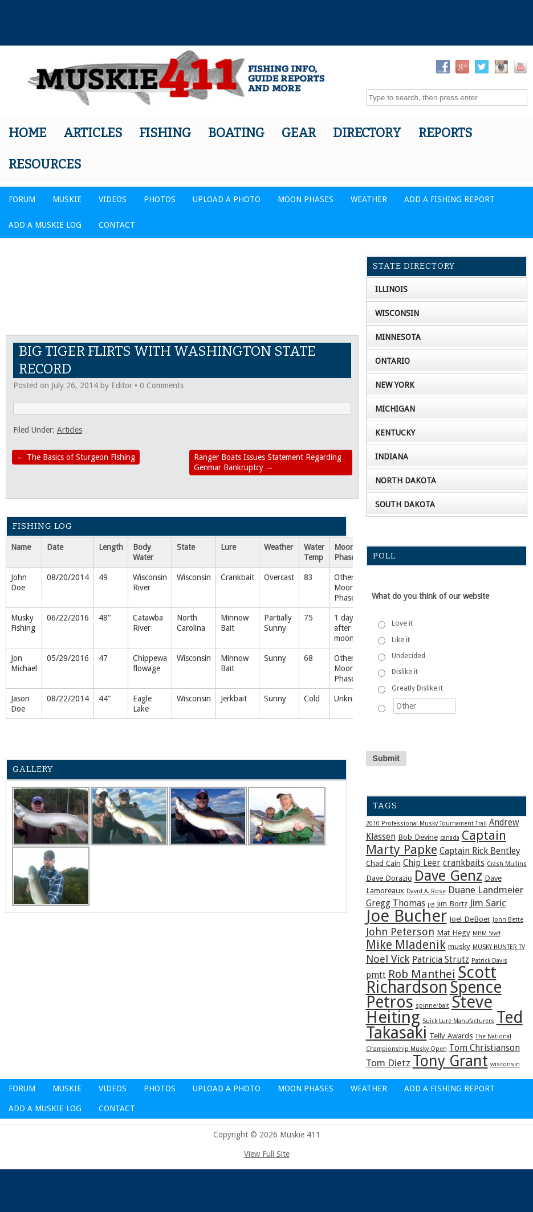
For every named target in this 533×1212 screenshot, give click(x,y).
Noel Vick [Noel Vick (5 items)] (388, 959)
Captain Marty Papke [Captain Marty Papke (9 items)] (436, 842)
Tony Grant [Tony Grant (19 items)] (450, 1061)
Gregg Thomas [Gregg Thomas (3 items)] (395, 903)
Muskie (67, 199)
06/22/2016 (68, 617)
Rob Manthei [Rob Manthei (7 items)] (421, 974)
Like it (401, 640)
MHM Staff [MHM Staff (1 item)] (487, 933)
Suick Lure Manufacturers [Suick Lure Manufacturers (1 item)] (458, 1021)
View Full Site (267, 1153)
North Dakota (405, 480)
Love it (402, 623)
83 (308, 577)
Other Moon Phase (344, 587)
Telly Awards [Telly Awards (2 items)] (451, 1035)
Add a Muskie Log (45, 224)
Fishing (165, 133)
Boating (236, 133)
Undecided (408, 656)
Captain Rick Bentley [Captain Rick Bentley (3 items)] (480, 851)
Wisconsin (194, 577)
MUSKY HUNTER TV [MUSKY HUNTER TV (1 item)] (499, 947)
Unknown (350, 698)
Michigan (395, 408)
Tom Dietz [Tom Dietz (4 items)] (388, 1063)
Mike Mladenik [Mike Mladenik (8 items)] (406, 945)
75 (308, 617)
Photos (160, 199)
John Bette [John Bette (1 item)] (508, 919)
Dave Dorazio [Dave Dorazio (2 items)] (389, 877)
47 (103, 658)
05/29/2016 (68, 658)
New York (394, 384)
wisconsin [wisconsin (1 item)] (505, 1064)
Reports (445, 133)
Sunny (275, 658)
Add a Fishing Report (449, 199)
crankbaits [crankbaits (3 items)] (464, 863)
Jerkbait (234, 698)
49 (103, 577)
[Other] (424, 706)
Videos (113, 199)
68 (308, 658)
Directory (367, 133)
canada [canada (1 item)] (449, 837)
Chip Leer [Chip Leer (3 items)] (422, 863)
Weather (369, 199)
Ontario (392, 360)
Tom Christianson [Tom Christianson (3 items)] (484, 1048)
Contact (117, 224)
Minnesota (398, 337)
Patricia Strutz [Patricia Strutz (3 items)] (440, 960)
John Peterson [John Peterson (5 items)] (400, 932)
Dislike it (405, 672)
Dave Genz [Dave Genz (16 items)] (448, 875)
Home (27, 133)
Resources (45, 164)
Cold (312, 698)
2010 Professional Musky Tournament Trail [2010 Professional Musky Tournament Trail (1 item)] (426, 823)
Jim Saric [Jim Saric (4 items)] (488, 903)
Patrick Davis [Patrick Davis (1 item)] (489, 960)
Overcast (279, 577)
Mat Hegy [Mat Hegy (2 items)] (453, 932)
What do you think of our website (430, 596)
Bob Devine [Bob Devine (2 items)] (418, 836)
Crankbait (237, 577)
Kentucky (395, 432)
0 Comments (162, 385)
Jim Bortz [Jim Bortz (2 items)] (452, 903)
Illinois (391, 289)
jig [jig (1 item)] (431, 904)
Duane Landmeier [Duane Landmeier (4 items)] (485, 889)
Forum (22, 199)
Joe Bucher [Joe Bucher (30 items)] (406, 916)
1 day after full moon (349, 628)
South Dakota (405, 504)
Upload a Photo (227, 199)
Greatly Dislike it (417, 688)
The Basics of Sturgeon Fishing (76, 457)
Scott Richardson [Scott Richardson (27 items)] (431, 980)
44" (105, 698)
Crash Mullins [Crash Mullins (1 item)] (507, 864)
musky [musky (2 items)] (459, 946)
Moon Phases (305, 199)
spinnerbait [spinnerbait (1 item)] (432, 1005)
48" (105, 617)
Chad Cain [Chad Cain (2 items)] (383, 863)
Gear (299, 133)
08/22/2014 (68, 698)
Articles (92, 133)
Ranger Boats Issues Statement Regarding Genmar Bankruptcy (267, 462)
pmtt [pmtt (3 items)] (376, 975)
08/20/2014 (68, 577)
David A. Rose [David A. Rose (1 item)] (426, 891)
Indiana (391, 456)
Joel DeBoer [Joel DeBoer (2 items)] (469, 918)
